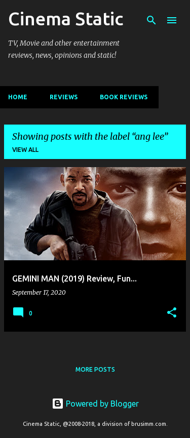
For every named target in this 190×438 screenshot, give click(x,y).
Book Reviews (123, 97)
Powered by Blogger (95, 403)
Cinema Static (65, 18)
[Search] (151, 20)
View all (25, 149)
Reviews (64, 97)
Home (17, 97)
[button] (172, 313)
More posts (95, 369)
